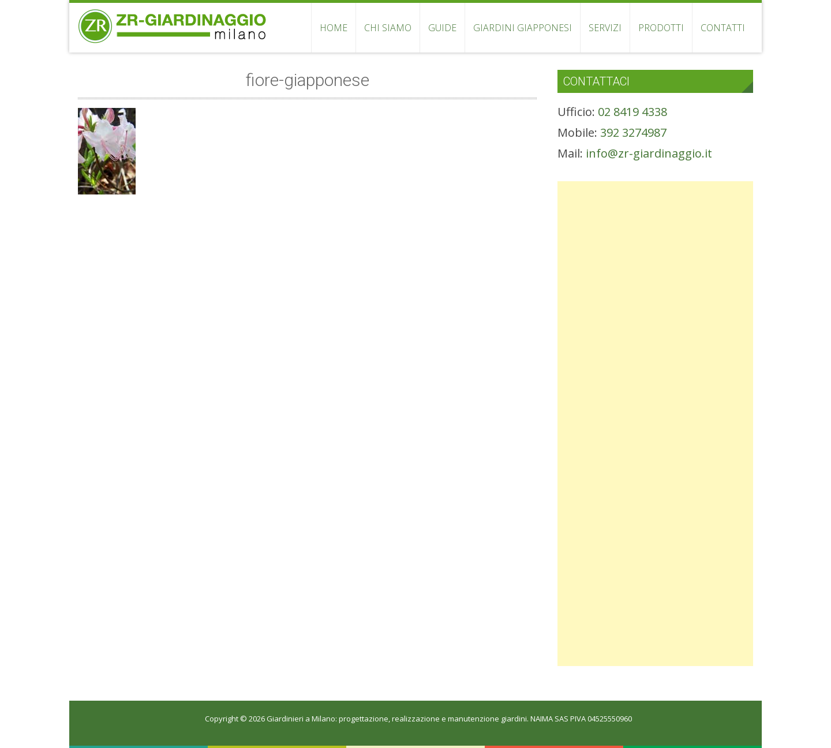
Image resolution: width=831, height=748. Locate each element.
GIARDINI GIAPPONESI (522, 27)
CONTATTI (723, 27)
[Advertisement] (655, 262)
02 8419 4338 (632, 111)
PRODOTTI (661, 27)
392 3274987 (633, 132)
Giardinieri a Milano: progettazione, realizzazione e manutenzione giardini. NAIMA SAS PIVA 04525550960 (449, 718)
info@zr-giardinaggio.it (649, 153)
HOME (333, 27)
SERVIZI (605, 27)
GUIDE (442, 27)
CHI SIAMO (387, 27)
